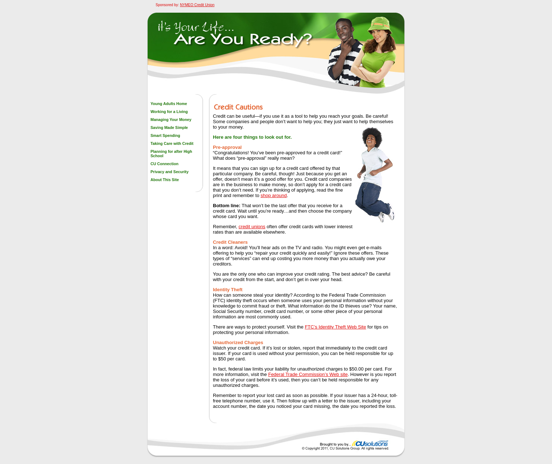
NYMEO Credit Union (197, 5)
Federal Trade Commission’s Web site (307, 374)
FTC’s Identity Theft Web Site (335, 327)
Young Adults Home (169, 103)
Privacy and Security (170, 172)
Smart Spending (165, 135)
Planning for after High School (171, 153)
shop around (274, 195)
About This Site (165, 179)
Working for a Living (169, 111)
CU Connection (164, 164)
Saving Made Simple (169, 127)
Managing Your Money (171, 119)
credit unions (252, 226)
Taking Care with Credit (172, 143)
